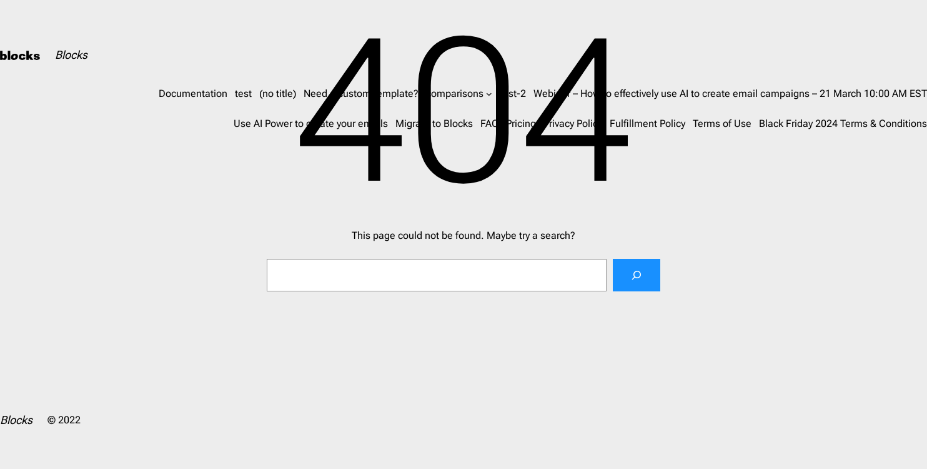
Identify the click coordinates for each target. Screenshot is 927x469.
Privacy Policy (572, 123)
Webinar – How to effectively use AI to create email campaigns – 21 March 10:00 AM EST (730, 93)
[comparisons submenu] (489, 94)
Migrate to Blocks (434, 123)
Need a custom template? (361, 93)
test (243, 93)
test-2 (513, 93)
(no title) (277, 93)
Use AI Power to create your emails (311, 123)
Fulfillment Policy (647, 123)
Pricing (521, 123)
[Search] (636, 275)
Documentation (193, 93)
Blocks (71, 54)
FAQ (489, 123)
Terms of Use (722, 123)
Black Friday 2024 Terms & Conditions (843, 123)
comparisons (454, 93)
